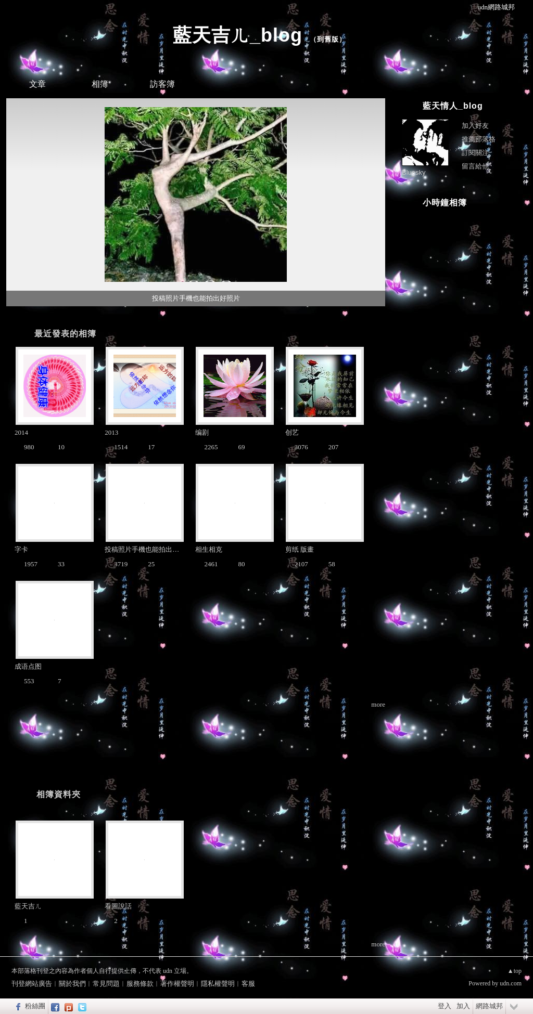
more (378, 704)
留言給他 (475, 166)
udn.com (511, 983)
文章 (37, 84)
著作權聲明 (177, 983)
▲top (514, 970)
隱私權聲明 (218, 983)
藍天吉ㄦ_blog (237, 35)
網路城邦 (489, 1006)
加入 (463, 1006)
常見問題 (106, 983)
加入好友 (475, 125)
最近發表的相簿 (65, 333)
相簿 (100, 84)
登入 (444, 1006)
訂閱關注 (475, 153)
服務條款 (140, 983)
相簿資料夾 (58, 794)
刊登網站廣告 (31, 983)
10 (233, 312)
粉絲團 (35, 1006)
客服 (248, 983)
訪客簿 (162, 84)
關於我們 (72, 983)
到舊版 (328, 39)
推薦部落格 (479, 139)
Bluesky (414, 172)
